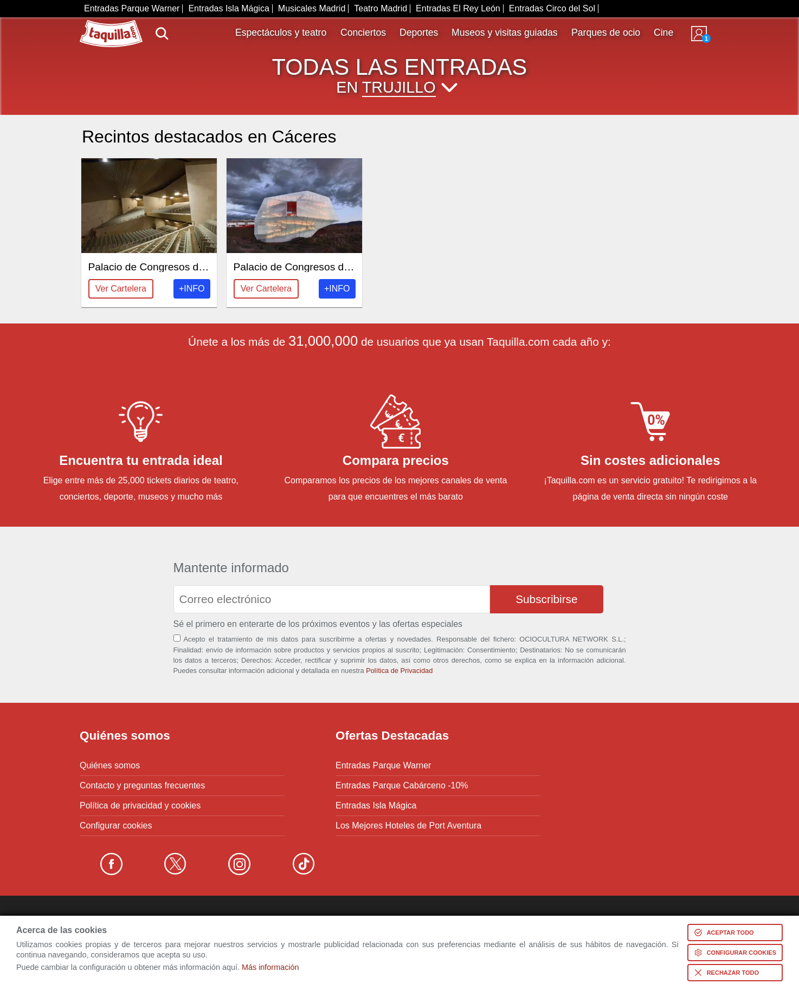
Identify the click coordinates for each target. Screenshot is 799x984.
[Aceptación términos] (177, 638)
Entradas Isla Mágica (228, 8)
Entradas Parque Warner (131, 8)
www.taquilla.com (111, 24)
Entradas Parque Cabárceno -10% (402, 785)
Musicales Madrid (311, 8)
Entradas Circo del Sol (552, 8)
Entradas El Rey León (458, 8)
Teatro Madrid (380, 8)
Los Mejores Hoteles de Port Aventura (408, 825)
